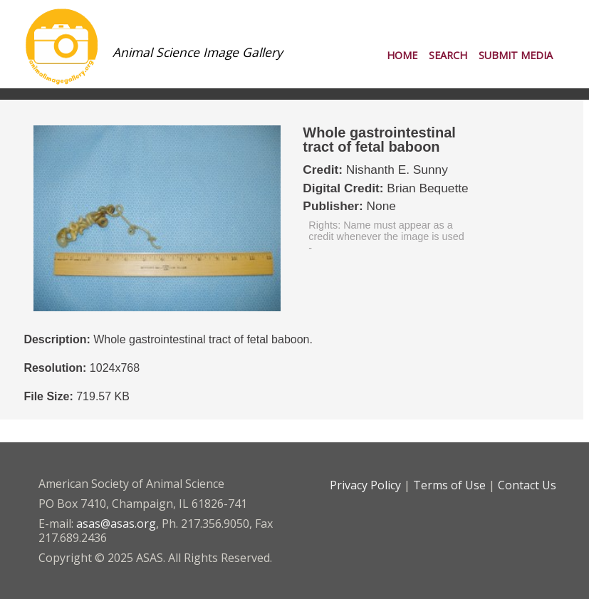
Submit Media (516, 55)
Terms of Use (449, 485)
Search (448, 55)
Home (402, 55)
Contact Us (527, 485)
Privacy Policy (365, 485)
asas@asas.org (116, 523)
